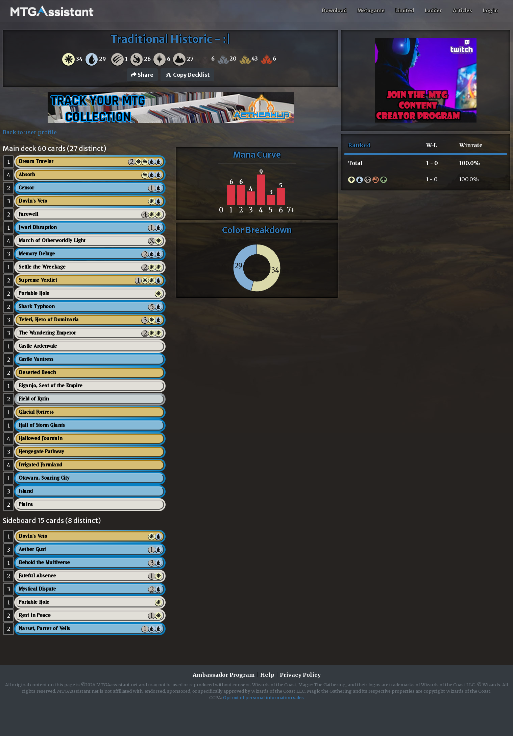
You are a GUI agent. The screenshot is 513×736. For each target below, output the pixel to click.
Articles (462, 10)
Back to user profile (30, 132)
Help (267, 674)
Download (334, 10)
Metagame (371, 10)
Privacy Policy (300, 674)
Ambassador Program (224, 674)
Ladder (433, 10)
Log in (490, 10)
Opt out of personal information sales (263, 697)
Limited (404, 10)
